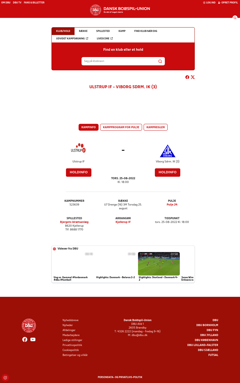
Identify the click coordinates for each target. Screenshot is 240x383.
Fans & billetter (34, 3)
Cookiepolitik (71, 350)
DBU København (206, 340)
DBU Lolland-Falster (202, 345)
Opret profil (228, 2)
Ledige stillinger (72, 340)
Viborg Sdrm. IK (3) (167, 161)
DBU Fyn (212, 330)
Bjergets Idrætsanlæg (74, 222)
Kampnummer (74, 201)
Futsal (213, 355)
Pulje (172, 201)
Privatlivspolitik (72, 345)
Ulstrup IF (79, 161)
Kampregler (155, 127)
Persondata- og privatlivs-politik (120, 377)
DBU (215, 320)
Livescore (105, 38)
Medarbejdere (71, 335)
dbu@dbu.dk (139, 335)
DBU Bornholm (207, 325)
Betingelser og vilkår (75, 355)
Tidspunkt (172, 218)
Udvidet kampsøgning (72, 38)
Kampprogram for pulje (121, 127)
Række (123, 201)
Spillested (74, 218)
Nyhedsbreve (70, 320)
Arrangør (123, 218)
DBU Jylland (209, 335)
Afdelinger (69, 330)
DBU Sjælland (208, 350)
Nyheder (68, 325)
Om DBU (5, 3)
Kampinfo (88, 127)
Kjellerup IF (123, 222)
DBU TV (17, 3)
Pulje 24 (172, 204)
